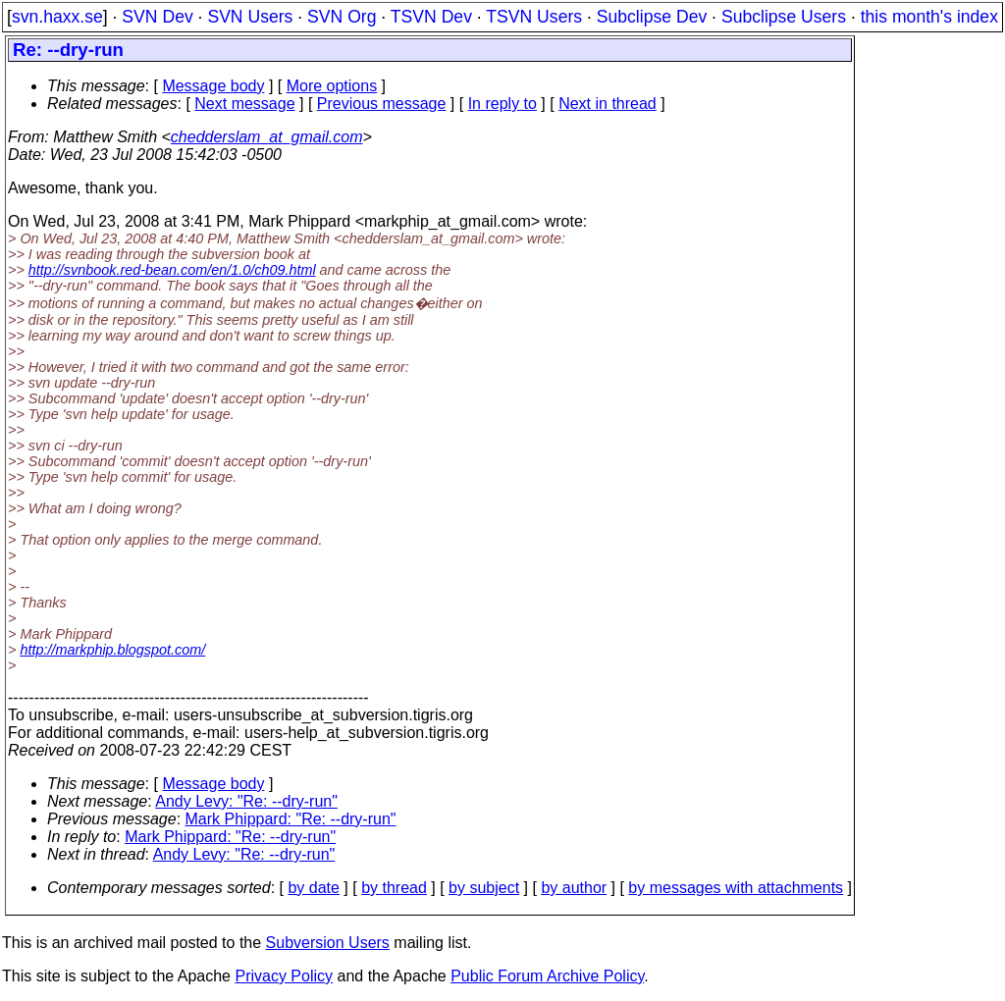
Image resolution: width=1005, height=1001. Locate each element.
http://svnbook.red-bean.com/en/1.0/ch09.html (172, 270)
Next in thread (607, 103)
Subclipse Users (783, 16)
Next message (244, 103)
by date (313, 887)
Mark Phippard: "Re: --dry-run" (291, 819)
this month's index (929, 16)
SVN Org (341, 16)
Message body (213, 86)
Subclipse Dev (652, 16)
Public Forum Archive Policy (547, 976)
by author (574, 887)
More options (332, 86)
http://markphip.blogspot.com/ (112, 650)
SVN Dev (157, 16)
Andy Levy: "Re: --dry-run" (246, 801)
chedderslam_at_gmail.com (267, 137)
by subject (484, 887)
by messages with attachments (735, 887)
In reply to (502, 103)
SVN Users (249, 16)
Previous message (382, 103)
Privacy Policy (284, 976)
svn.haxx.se (57, 16)
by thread (394, 887)
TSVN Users (534, 16)
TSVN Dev (431, 16)
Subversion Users (328, 942)
